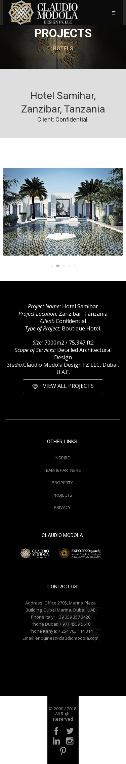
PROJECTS (62, 495)
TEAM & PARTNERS (62, 470)
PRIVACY (62, 507)
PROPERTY (62, 483)
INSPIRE (62, 458)
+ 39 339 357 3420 (73, 617)
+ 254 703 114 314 (75, 631)
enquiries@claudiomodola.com (66, 638)
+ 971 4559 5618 (74, 624)
